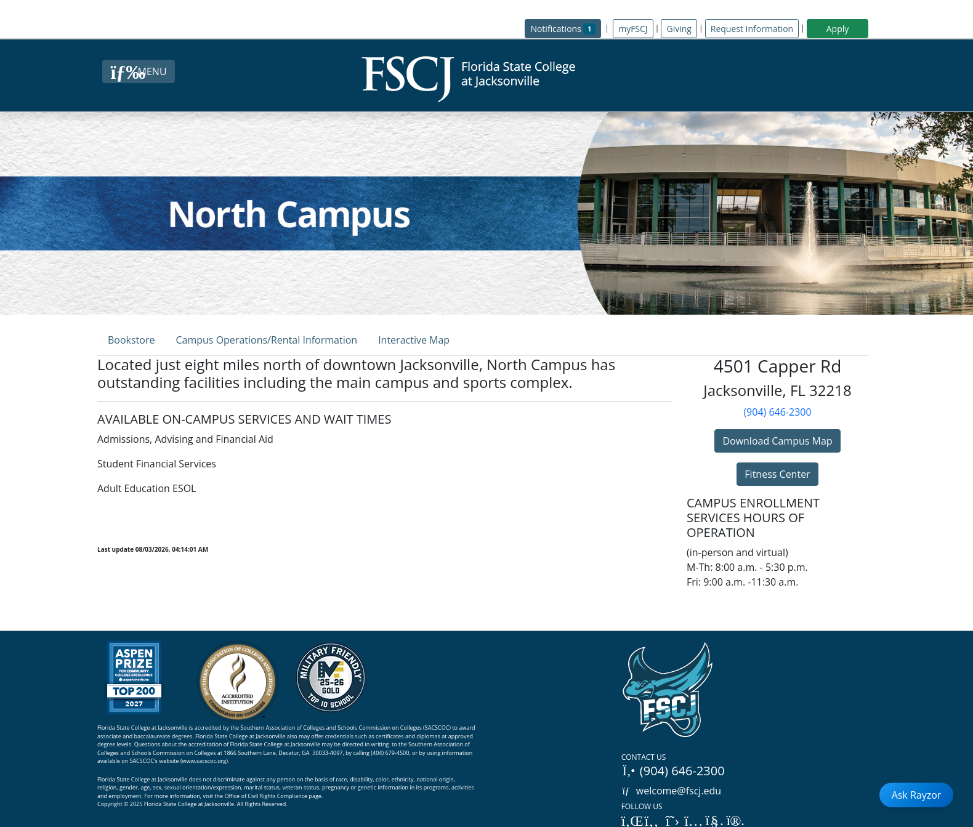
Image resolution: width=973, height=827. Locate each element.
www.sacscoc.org (204, 761)
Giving (678, 28)
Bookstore (131, 340)
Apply (837, 28)
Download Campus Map (777, 441)
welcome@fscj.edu (671, 790)
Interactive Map (414, 340)
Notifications (565, 28)
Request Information (752, 28)
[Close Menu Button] (138, 71)
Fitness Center (777, 474)
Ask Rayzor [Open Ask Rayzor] (917, 795)
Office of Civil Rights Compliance (265, 796)
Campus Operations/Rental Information (266, 340)
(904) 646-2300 (777, 412)
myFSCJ (632, 28)
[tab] (131, 339)
